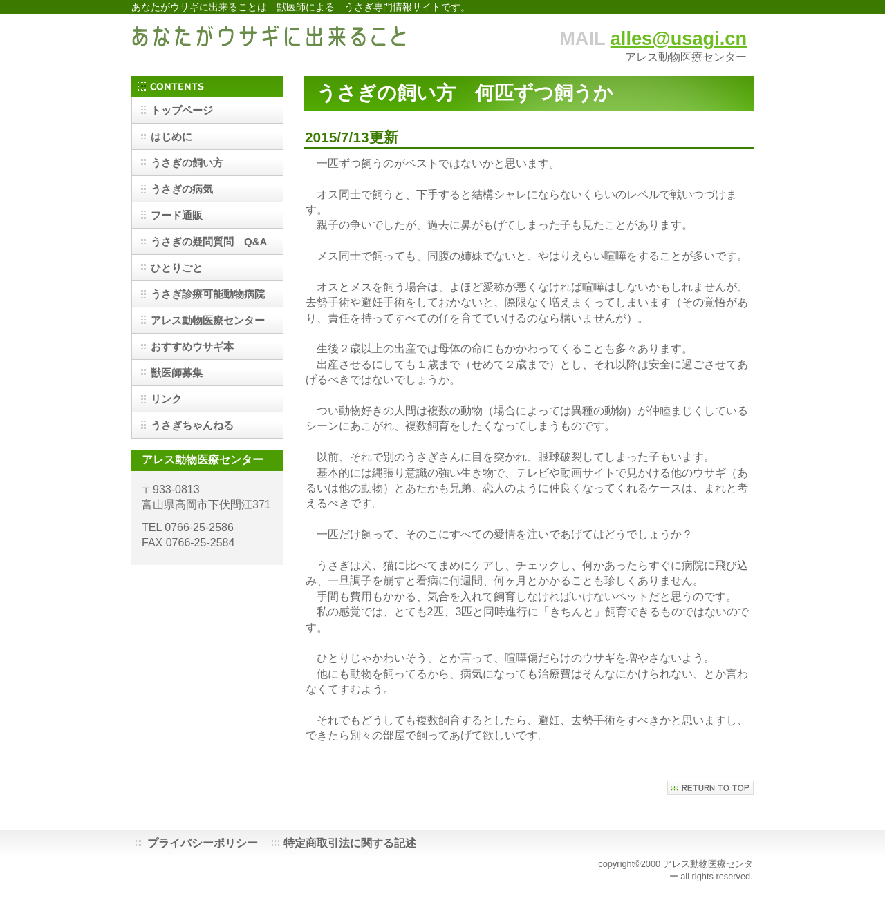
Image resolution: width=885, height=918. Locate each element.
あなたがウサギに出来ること (269, 40)
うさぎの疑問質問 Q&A (209, 241)
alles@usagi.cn (679, 38)
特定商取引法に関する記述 (349, 843)
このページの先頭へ (710, 788)
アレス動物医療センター (208, 320)
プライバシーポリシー (202, 843)
